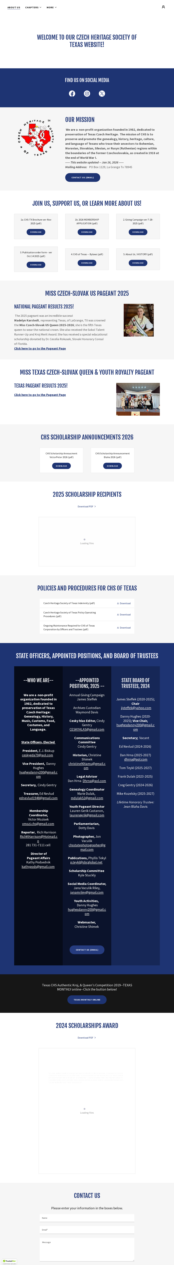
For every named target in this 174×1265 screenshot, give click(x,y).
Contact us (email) (82, 177)
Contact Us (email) (87, 949)
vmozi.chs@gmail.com (38, 823)
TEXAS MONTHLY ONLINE (87, 999)
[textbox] (87, 1218)
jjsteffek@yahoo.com (136, 708)
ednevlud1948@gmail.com (38, 798)
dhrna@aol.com (135, 759)
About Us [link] (13, 7)
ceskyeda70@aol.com (37, 755)
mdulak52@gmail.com (87, 798)
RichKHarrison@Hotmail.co (38, 838)
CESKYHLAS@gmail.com (87, 729)
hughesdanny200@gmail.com (38, 774)
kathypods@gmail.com (38, 866)
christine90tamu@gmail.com (87, 765)
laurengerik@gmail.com (87, 815)
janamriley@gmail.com (86, 892)
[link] (72, 94)
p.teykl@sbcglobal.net (86, 862)
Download (35, 232)
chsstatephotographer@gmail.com (87, 847)
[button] (33, 7)
